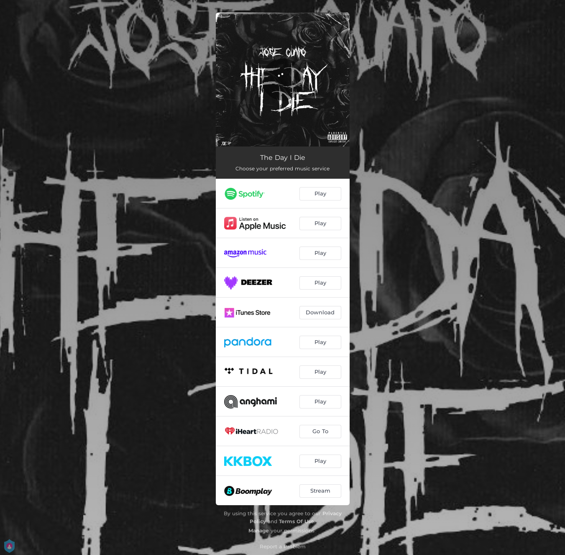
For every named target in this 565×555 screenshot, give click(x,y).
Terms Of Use (296, 521)
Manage (258, 530)
